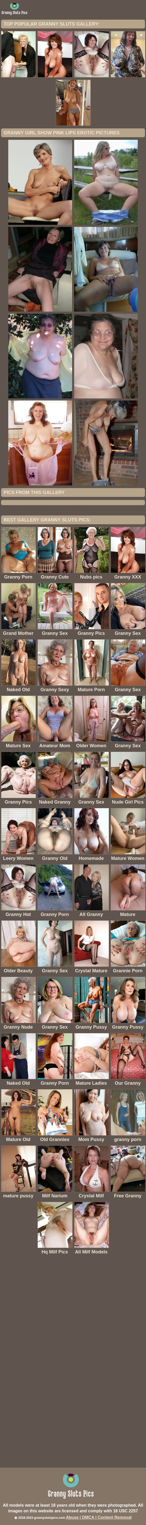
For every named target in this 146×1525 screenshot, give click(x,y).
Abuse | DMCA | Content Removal (99, 1517)
